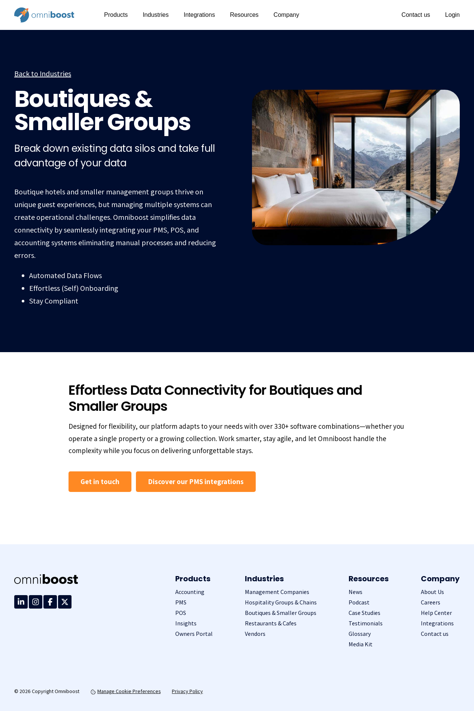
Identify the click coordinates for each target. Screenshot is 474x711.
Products (116, 15)
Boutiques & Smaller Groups (280, 613)
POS (180, 613)
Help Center (436, 613)
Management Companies (277, 592)
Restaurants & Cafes (271, 623)
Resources (244, 15)
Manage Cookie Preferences (126, 691)
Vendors (255, 634)
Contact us (415, 15)
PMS (180, 602)
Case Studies (364, 613)
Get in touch (99, 481)
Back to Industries (42, 74)
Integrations (199, 15)
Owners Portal (194, 634)
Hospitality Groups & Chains (281, 602)
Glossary (360, 634)
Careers (430, 602)
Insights (186, 623)
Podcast (359, 602)
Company (286, 15)
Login (452, 15)
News (355, 592)
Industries (155, 15)
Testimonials (366, 623)
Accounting (189, 592)
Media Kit (361, 644)
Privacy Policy (187, 691)
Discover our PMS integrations (196, 481)
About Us (432, 592)
